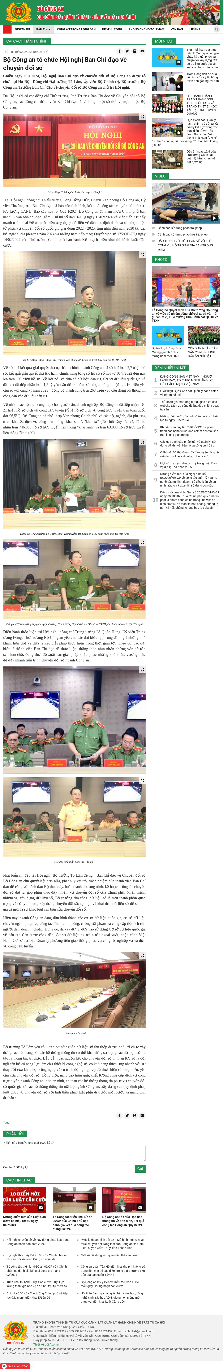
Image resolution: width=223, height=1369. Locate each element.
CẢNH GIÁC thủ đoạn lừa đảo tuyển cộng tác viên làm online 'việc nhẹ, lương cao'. (190, 454)
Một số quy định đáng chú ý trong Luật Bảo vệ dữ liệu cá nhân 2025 (188, 465)
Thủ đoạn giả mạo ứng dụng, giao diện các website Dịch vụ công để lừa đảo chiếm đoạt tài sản (189, 405)
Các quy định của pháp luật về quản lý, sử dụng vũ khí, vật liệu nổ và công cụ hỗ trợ (188, 443)
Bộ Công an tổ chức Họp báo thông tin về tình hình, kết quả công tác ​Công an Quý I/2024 (123, 1221)
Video (160, 176)
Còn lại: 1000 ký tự (15, 1167)
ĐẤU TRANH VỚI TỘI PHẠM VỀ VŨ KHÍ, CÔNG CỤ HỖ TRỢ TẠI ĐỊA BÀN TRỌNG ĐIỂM (185, 245)
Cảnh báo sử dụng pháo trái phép (180, 228)
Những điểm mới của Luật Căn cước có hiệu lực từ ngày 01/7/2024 (24, 1221)
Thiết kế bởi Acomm (46, 1344)
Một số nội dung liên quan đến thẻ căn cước (109, 1255)
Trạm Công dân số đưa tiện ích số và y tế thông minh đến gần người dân (203, 77)
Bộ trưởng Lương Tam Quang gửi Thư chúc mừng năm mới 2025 (166, 352)
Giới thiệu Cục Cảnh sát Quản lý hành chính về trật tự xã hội (189, 392)
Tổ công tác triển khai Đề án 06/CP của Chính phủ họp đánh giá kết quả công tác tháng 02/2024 (37, 1270)
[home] (18, 12)
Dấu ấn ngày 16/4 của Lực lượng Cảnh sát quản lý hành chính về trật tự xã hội (201, 157)
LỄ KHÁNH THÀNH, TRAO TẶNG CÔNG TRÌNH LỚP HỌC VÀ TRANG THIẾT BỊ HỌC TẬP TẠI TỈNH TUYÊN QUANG (202, 104)
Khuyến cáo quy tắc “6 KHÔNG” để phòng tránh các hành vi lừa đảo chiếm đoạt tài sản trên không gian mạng (189, 431)
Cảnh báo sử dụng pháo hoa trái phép (183, 234)
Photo (161, 259)
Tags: (6, 1122)
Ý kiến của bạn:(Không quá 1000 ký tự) (29, 1142)
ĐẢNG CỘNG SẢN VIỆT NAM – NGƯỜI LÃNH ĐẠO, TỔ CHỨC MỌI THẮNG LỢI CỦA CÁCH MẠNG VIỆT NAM (186, 380)
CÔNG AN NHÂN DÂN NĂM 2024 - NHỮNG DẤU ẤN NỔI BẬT (203, 352)
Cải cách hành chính (27, 41)
